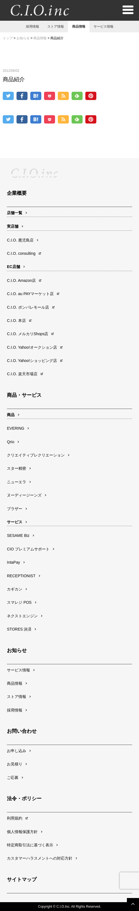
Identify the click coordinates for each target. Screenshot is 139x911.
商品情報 (78, 26)
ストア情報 (55, 26)
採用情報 (32, 26)
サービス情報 (103, 26)
